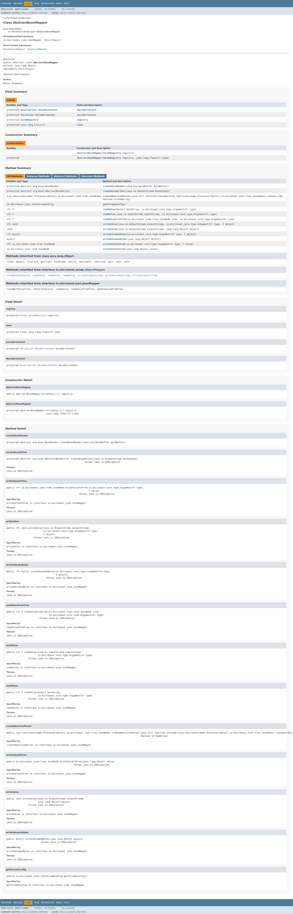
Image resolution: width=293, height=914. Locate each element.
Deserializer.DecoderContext (39, 110)
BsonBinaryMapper (14, 49)
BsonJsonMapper (37, 49)
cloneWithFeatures (18, 275)
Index (59, 3)
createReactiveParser (117, 196)
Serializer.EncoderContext (37, 115)
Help (66, 3)
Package (17, 3)
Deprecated (47, 3)
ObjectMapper (52, 40)
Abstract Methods (65, 176)
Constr (33, 13)
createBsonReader (114, 186)
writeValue (110, 224)
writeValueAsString (90, 275)
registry (82, 119)
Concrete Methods (93, 176)
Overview (6, 3)
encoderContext (86, 115)
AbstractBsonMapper (89, 153)
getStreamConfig (113, 204)
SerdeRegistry (29, 119)
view (80, 125)
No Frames (50, 9)
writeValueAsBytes (114, 234)
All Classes (68, 9)
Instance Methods (38, 176)
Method (43, 13)
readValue (109, 209)
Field (24, 13)
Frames (38, 9)
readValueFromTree (114, 219)
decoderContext (86, 110)
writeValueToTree (114, 244)
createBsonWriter (114, 191)
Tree (36, 3)
